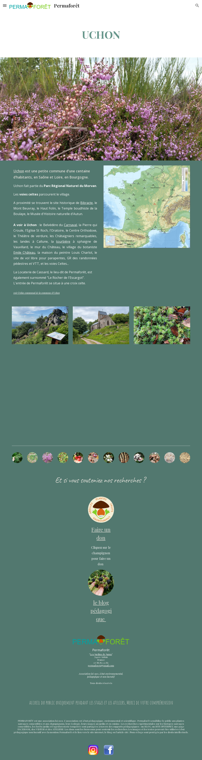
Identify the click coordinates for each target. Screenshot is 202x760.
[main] (101, 34)
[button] (4, 5)
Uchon (18, 171)
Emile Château (24, 252)
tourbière (63, 241)
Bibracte (86, 203)
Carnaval (70, 225)
